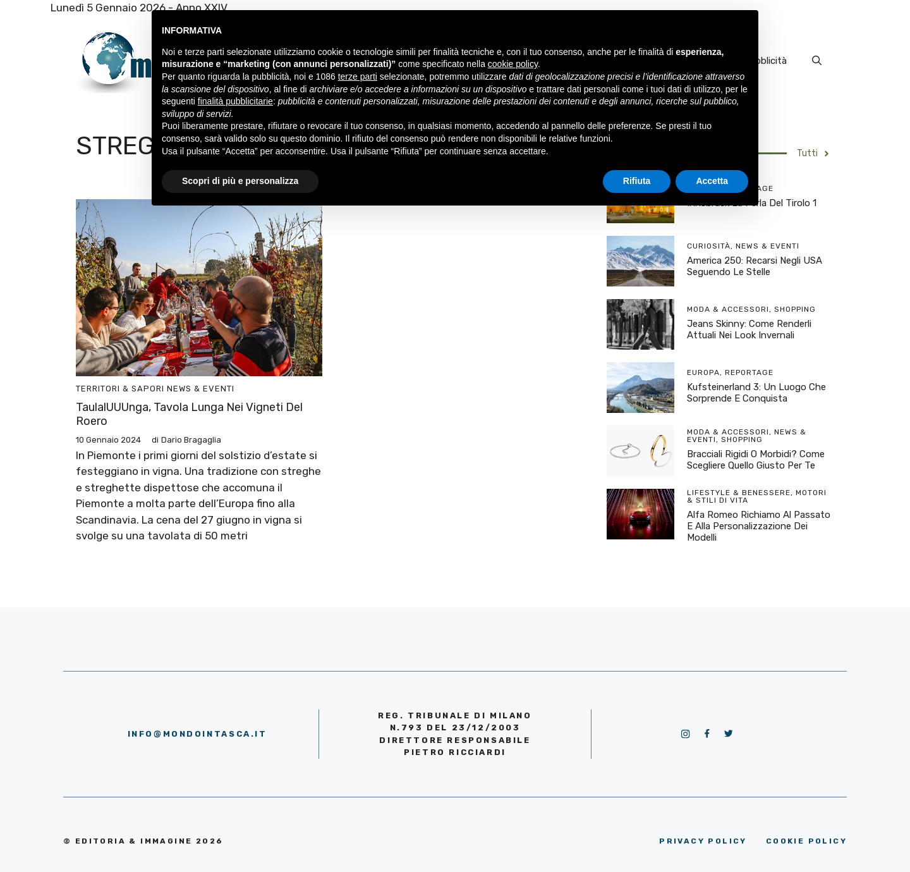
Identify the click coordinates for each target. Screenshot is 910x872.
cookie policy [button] (513, 64)
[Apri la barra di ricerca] (816, 61)
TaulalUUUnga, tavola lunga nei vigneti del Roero (189, 414)
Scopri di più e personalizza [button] (240, 181)
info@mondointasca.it (197, 734)
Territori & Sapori (120, 388)
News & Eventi (200, 388)
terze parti (357, 76)
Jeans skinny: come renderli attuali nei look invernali (749, 329)
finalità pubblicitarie (235, 101)
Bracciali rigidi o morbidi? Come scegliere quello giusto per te (756, 459)
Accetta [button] (712, 181)
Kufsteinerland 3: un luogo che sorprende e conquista (756, 392)
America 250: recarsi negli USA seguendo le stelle (754, 266)
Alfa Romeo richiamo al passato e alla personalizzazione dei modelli (758, 526)
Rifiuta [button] (637, 181)
